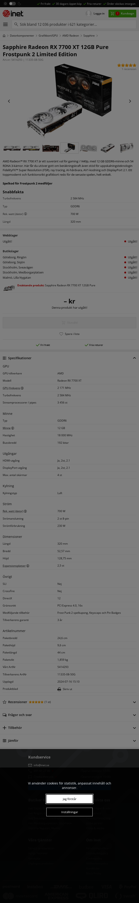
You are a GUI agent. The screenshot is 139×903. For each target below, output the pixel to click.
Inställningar (69, 812)
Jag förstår (69, 799)
